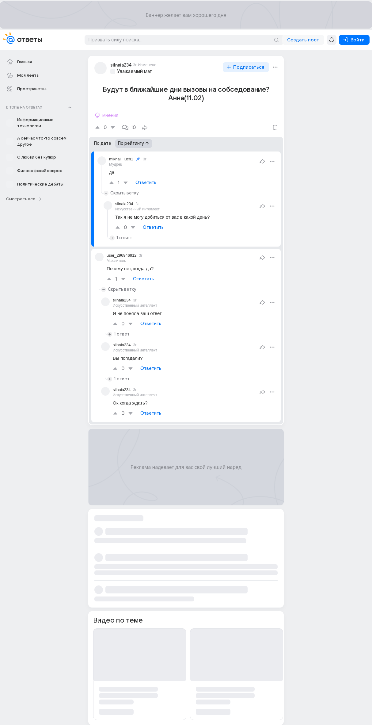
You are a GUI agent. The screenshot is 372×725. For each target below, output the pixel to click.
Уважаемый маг (134, 71)
